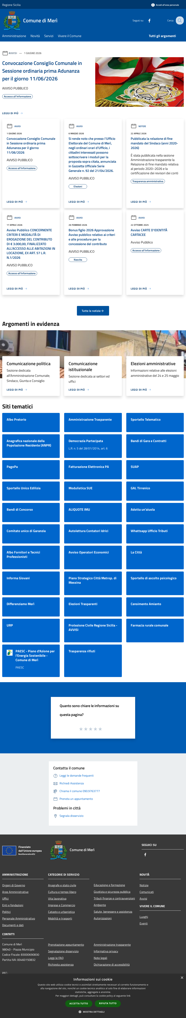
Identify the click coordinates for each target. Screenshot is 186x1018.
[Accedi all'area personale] (165, 5)
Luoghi (144, 917)
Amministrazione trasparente (112, 944)
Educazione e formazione (109, 885)
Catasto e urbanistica (61, 912)
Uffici (5, 898)
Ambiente (100, 905)
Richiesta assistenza (61, 964)
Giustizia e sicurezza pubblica (112, 891)
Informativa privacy (106, 951)
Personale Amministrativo (18, 918)
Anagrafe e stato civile (62, 885)
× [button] (181, 978)
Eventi (144, 923)
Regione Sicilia (11, 5)
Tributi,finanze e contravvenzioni (114, 898)
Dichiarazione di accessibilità (112, 964)
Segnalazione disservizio (63, 951)
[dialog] (93, 996)
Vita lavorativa (57, 898)
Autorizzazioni (103, 918)
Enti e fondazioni (12, 905)
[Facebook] (146, 20)
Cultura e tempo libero (62, 892)
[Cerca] (179, 20)
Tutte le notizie (93, 311)
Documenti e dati (13, 925)
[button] (93, 1012)
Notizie (138, 126)
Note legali (100, 958)
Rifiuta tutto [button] (108, 1003)
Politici (6, 912)
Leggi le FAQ (56, 958)
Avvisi (13, 53)
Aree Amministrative (15, 892)
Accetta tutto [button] (79, 1003)
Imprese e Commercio (61, 905)
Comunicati (147, 892)
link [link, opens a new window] (129, 995)
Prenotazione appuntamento (66, 944)
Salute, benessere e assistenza (113, 911)
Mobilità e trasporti (60, 918)
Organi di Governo (13, 885)
